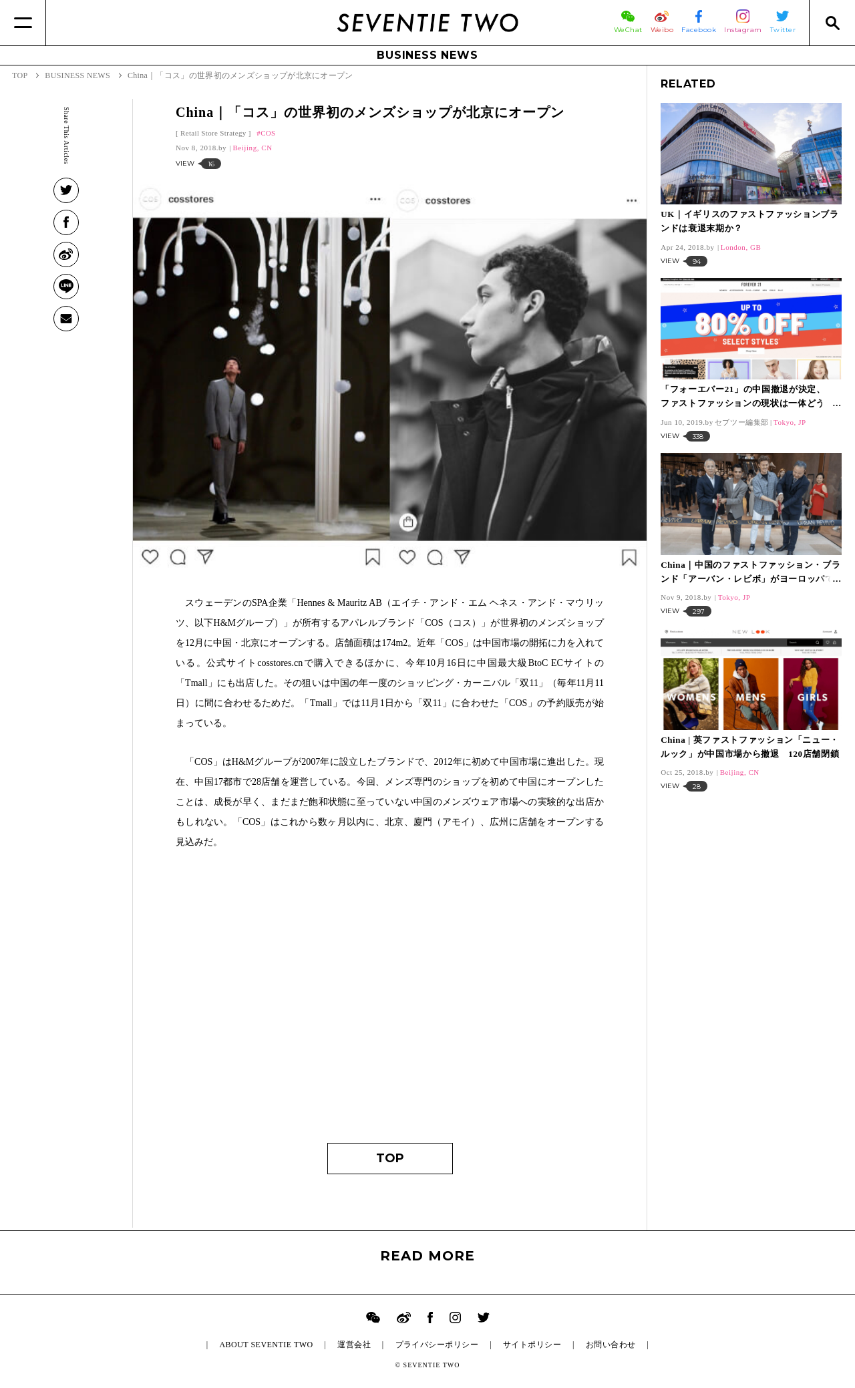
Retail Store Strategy (213, 133)
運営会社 (354, 1344)
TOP (390, 1158)
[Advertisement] (390, 1002)
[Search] (832, 22)
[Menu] (23, 22)
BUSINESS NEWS (427, 55)
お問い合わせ (611, 1344)
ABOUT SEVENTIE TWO (266, 1344)
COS (268, 133)
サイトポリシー (532, 1344)
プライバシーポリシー (437, 1344)
